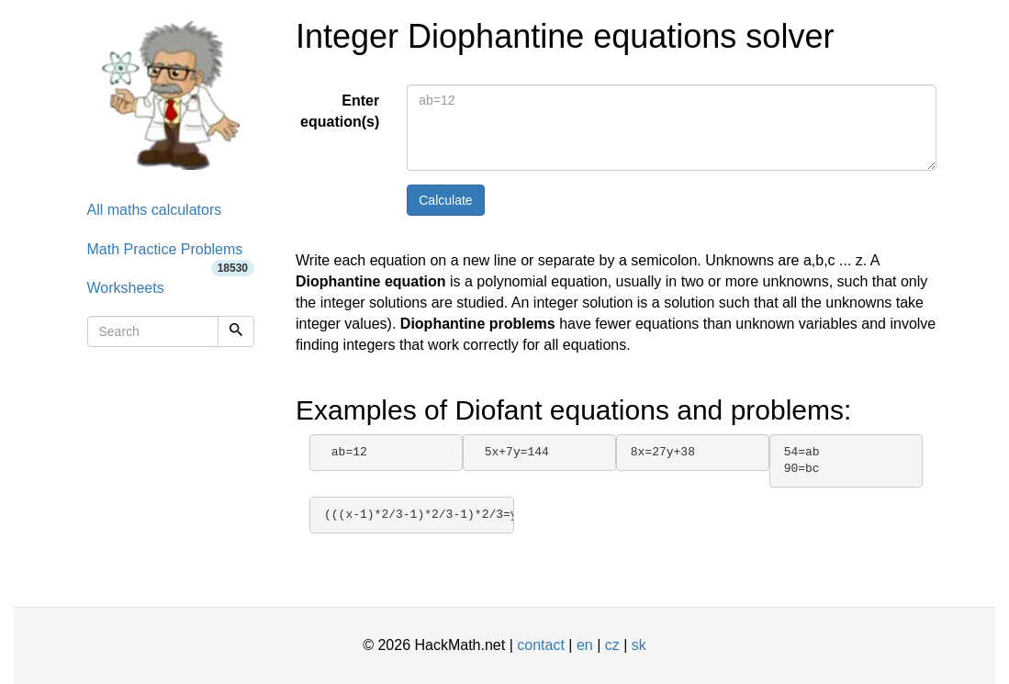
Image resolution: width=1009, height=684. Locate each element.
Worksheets (125, 288)
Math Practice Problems (171, 255)
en (585, 645)
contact (541, 645)
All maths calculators (154, 210)
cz (612, 645)
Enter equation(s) (339, 111)
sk (639, 645)
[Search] (236, 331)
